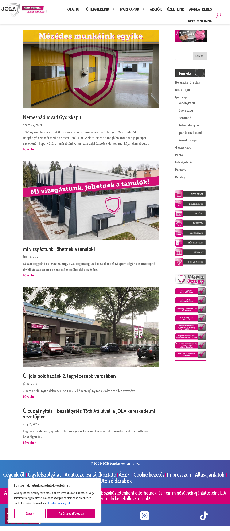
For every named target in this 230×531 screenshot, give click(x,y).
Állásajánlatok (210, 474)
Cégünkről (14, 474)
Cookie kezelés (148, 474)
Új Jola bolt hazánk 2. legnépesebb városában (69, 376)
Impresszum (179, 474)
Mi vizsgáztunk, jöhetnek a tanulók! (59, 249)
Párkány (180, 170)
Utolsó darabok (115, 480)
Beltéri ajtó (182, 90)
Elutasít (30, 513)
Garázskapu (183, 148)
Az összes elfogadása (71, 513)
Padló (179, 155)
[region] (54, 500)
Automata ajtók (188, 125)
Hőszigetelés (184, 162)
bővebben (29, 149)
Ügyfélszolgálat (45, 474)
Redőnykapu (186, 103)
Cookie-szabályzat (59, 503)
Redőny (180, 177)
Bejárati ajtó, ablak (187, 82)
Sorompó (184, 118)
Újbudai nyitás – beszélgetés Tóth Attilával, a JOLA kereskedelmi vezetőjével (89, 414)
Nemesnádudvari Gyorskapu (52, 117)
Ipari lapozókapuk (190, 133)
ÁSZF (125, 474)
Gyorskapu (185, 110)
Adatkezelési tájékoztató (90, 474)
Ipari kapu (181, 97)
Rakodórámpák (188, 140)
